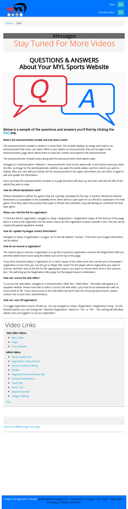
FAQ (6, 133)
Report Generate (21, 391)
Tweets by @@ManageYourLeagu (21, 426)
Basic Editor (18, 337)
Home (9, 23)
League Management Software (20, 498)
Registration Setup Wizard (26, 361)
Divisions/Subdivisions (23, 378)
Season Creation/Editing (25, 365)
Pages (15, 342)
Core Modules (19, 346)
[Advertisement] (64, 465)
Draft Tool (17, 387)
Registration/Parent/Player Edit (28, 374)
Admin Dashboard (21, 356)
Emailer (16, 370)
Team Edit (17, 383)
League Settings (20, 396)
